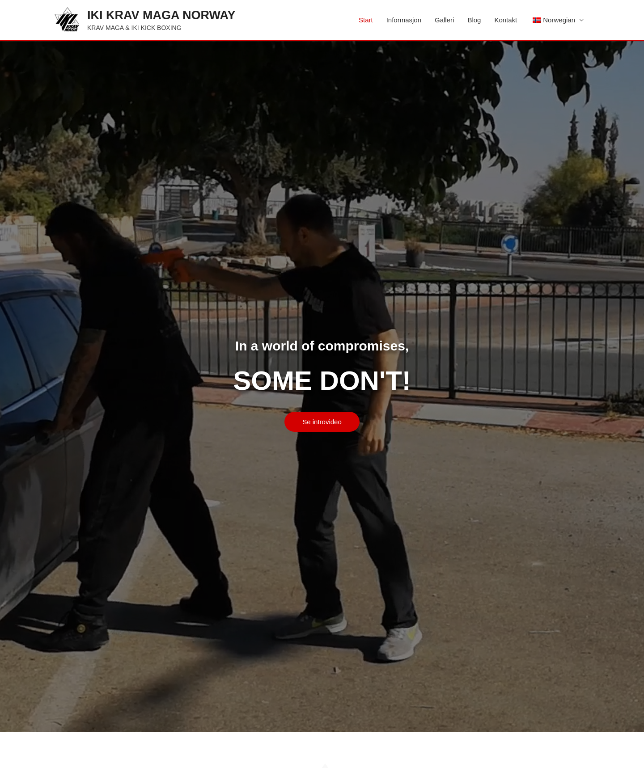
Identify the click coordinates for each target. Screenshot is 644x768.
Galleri (444, 20)
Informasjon (403, 20)
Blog (474, 20)
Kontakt (505, 20)
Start (366, 20)
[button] (322, 422)
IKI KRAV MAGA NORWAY (161, 15)
